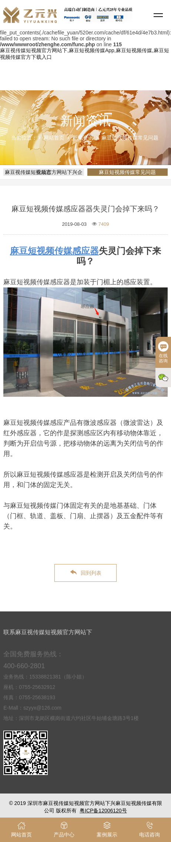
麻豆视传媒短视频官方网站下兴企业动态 (44, 172)
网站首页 (54, 138)
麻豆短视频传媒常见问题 (129, 138)
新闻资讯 (83, 138)
